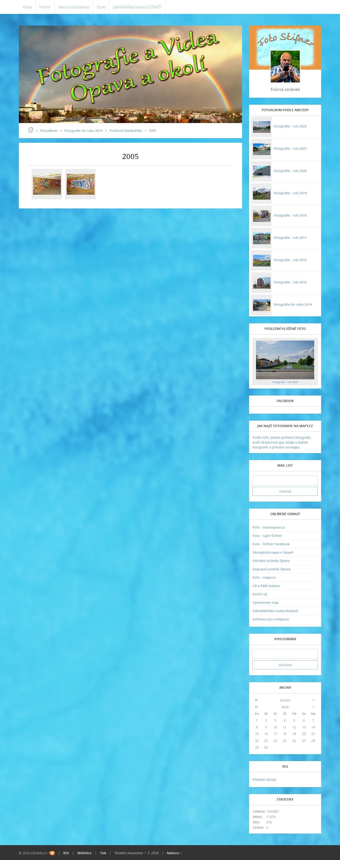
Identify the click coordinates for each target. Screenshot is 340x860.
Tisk (103, 853)
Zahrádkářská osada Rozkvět (275, 611)
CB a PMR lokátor (266, 586)
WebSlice (84, 853)
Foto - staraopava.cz (269, 527)
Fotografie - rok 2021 (290, 148)
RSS (66, 853)
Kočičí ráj (260, 594)
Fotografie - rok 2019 (290, 193)
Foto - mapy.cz (264, 577)
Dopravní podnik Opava (271, 569)
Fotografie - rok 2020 (290, 171)
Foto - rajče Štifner (267, 535)
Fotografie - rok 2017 (290, 237)
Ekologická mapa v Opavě (273, 552)
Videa (27, 7)
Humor (45, 7)
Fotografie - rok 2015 (290, 282)
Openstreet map (266, 602)
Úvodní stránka (30, 130)
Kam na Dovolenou (73, 7)
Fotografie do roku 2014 (83, 130)
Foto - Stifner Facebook (271, 544)
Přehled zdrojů (264, 779)
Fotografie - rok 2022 (290, 126)
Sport (101, 7)
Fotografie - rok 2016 (290, 260)
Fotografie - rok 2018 (290, 215)
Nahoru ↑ (174, 853)
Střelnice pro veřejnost (271, 619)
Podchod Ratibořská (126, 130)
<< (257, 700)
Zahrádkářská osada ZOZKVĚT (137, 7)
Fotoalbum (48, 130)
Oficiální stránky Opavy (271, 560)
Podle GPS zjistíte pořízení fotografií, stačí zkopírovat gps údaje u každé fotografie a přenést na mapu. (282, 442)
